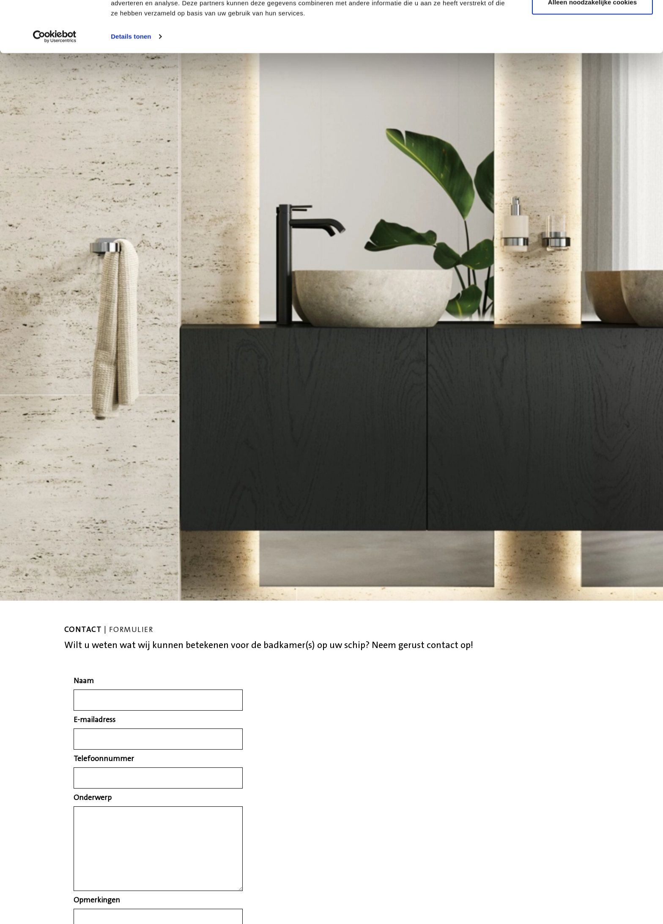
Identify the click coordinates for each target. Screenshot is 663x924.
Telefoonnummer (104, 759)
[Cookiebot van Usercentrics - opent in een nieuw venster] (55, 84)
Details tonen (131, 84)
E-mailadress (94, 720)
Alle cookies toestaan (592, 22)
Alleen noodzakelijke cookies (592, 50)
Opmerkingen (97, 901)
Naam (84, 681)
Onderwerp (93, 798)
